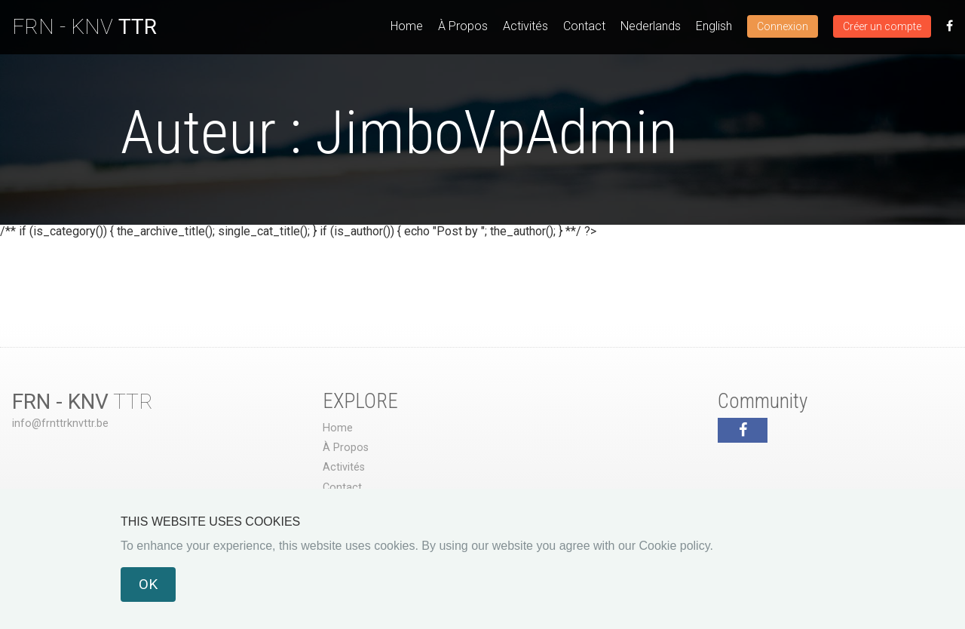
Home (407, 26)
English (714, 26)
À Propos (463, 26)
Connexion (782, 26)
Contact (584, 26)
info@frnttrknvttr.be (60, 423)
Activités (525, 26)
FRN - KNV (84, 26)
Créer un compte (882, 26)
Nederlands (650, 26)
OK (148, 584)
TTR (82, 401)
